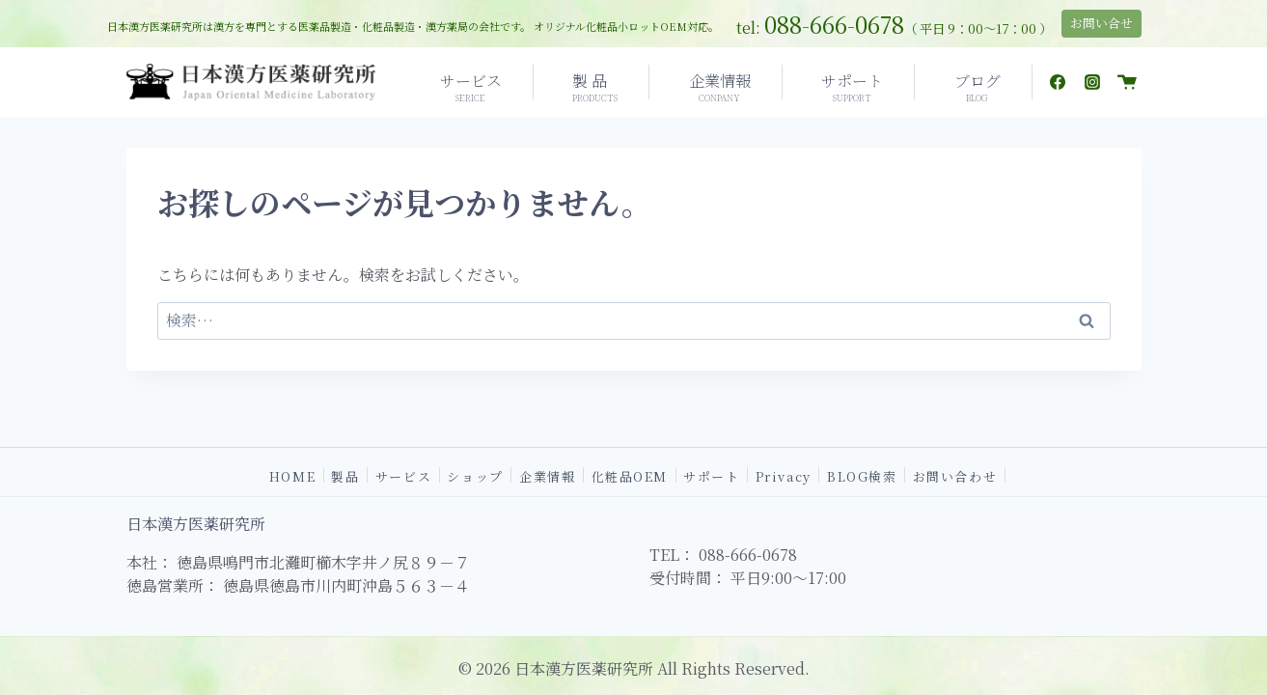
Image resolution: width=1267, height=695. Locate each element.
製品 (345, 475)
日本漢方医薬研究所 (195, 524)
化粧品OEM (630, 475)
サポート (711, 475)
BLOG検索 (861, 475)
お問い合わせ (955, 475)
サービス (403, 475)
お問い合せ (1101, 23)
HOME (292, 475)
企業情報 (547, 475)
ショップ (475, 475)
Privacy (784, 475)
